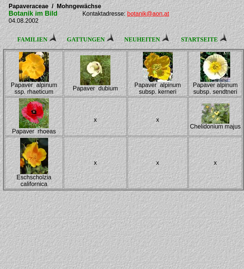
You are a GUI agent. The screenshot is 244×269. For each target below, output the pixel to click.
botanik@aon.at (148, 13)
